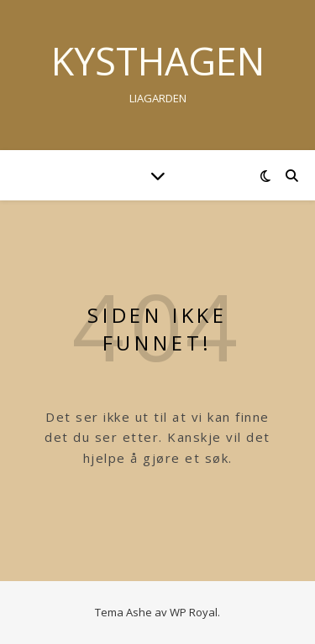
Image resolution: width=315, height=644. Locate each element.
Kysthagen (158, 61)
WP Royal (194, 612)
